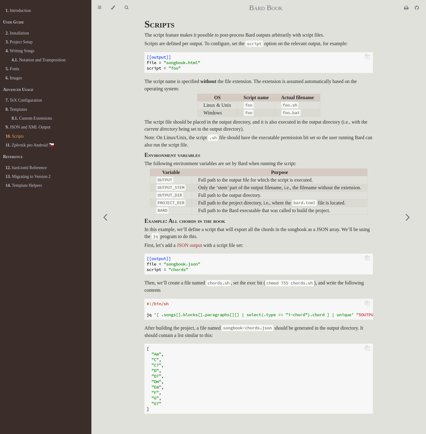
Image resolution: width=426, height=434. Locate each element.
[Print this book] (407, 7)
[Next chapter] (407, 217)
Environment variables (172, 155)
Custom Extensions (32, 118)
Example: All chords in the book (184, 221)
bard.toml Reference (26, 167)
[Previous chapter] (105, 217)
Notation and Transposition (39, 60)
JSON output (189, 245)
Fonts (12, 69)
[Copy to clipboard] (367, 57)
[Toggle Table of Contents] (99, 7)
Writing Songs (19, 51)
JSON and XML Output (28, 127)
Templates (16, 109)
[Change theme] (113, 7)
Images (13, 78)
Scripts (14, 136)
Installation (17, 33)
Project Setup (19, 42)
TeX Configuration (23, 100)
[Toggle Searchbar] (126, 7)
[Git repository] (416, 7)
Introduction (18, 10)
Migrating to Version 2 (28, 176)
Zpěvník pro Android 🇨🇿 (29, 145)
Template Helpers (23, 185)
